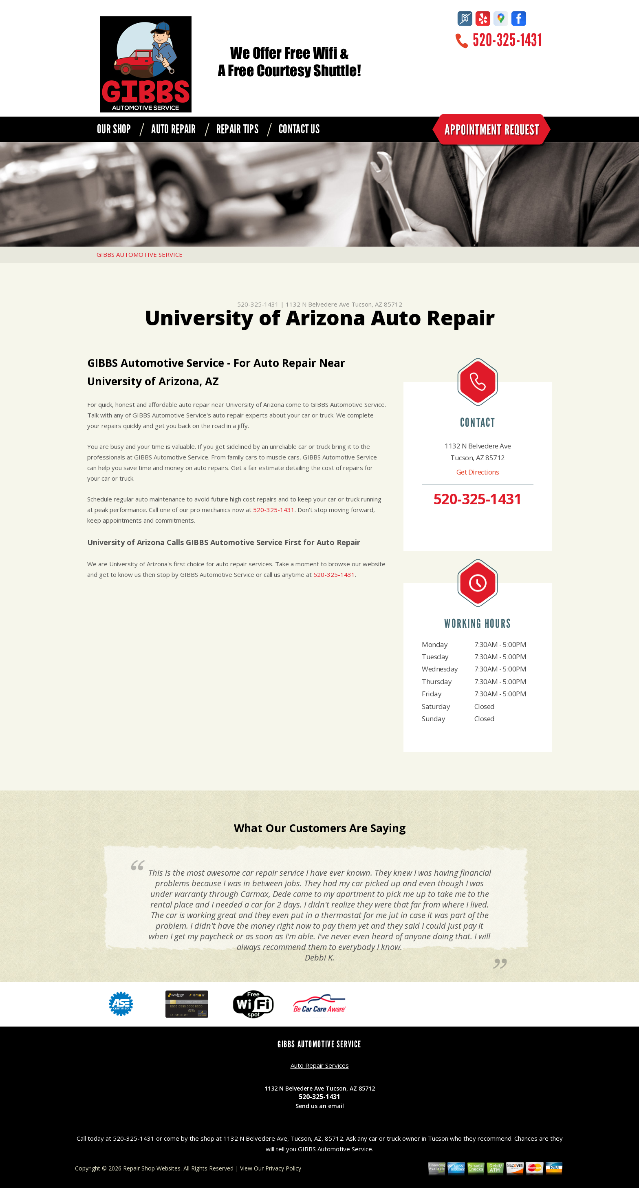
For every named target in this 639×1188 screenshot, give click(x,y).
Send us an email (319, 1106)
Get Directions (477, 472)
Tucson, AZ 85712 (376, 304)
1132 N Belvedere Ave (318, 304)
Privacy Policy (283, 1168)
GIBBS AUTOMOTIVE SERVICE (140, 254)
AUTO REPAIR (173, 129)
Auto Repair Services (320, 1065)
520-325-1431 (507, 40)
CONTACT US (299, 129)
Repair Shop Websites (152, 1168)
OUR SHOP (114, 129)
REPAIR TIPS (237, 129)
